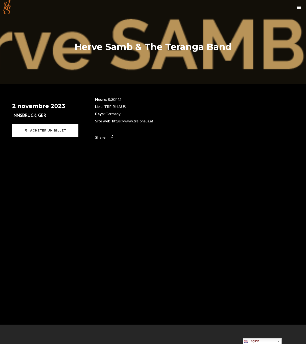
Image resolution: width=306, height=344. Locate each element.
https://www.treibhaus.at (132, 121)
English (251, 341)
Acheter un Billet (45, 130)
